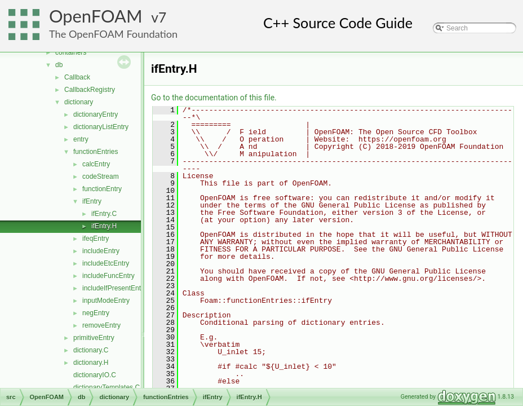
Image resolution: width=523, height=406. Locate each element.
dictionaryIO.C (94, 375)
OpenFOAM (96, 16)
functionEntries (95, 152)
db (59, 65)
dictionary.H (90, 363)
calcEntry (96, 164)
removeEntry (101, 325)
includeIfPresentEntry (114, 288)
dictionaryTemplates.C (106, 387)
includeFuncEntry (108, 276)
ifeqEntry (95, 238)
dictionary (78, 102)
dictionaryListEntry (100, 127)
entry (80, 139)
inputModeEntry (106, 300)
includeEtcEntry (105, 263)
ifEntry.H (104, 226)
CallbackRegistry (89, 90)
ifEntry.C (104, 214)
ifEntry (91, 201)
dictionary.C (90, 350)
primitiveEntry (93, 338)
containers (70, 52)
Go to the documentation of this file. (214, 97)
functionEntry (102, 189)
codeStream (100, 176)
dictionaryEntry (95, 114)
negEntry (95, 313)
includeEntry (100, 251)
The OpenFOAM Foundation (113, 34)
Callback (77, 77)
